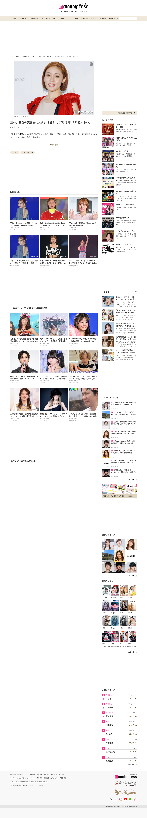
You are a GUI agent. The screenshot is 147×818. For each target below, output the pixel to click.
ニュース (14, 18)
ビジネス (62, 18)
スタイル (23, 18)
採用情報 (46, 774)
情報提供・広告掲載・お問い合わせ (48, 778)
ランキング (85, 18)
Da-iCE (109, 734)
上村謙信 (109, 707)
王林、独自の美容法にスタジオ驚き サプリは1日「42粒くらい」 (51, 122)
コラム (47, 18)
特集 (76, 18)
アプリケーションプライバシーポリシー (22, 778)
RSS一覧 (63, 778)
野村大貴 (109, 716)
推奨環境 (39, 774)
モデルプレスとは (22, 774)
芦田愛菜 (109, 743)
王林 (21, 134)
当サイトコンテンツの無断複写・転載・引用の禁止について (29, 782)
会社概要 (13, 774)
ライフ (54, 18)
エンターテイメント (35, 18)
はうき (108, 699)
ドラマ (93, 18)
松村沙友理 (110, 752)
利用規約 (32, 774)
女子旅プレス (113, 18)
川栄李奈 (109, 725)
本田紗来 (109, 761)
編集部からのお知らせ (58, 774)
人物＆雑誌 (102, 18)
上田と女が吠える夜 (27, 152)
